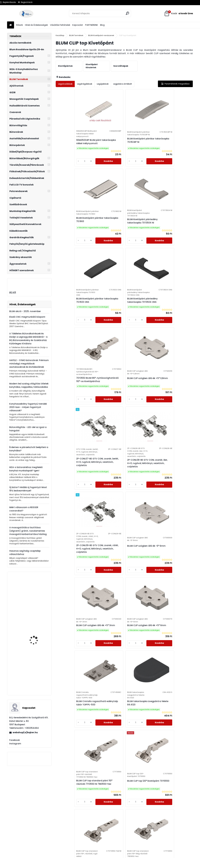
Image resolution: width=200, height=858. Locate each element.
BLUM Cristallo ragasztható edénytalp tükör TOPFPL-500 (140, 429)
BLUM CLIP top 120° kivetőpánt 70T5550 (104, 517)
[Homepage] (10, 25)
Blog (102, 25)
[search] (127, 13)
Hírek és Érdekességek (36, 25)
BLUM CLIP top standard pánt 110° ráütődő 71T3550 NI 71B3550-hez (72, 519)
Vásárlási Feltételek (60, 25)
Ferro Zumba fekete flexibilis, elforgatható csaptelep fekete (36, 601)
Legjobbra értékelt (122, 84)
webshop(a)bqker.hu (25, 732)
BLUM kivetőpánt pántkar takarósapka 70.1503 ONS (72, 239)
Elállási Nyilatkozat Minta (70, 798)
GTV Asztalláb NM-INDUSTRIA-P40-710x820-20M (34, 638)
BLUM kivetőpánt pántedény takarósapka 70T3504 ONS (106, 239)
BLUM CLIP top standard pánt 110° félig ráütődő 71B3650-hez (175, 519)
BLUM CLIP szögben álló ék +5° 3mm (73, 426)
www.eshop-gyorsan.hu (106, 855)
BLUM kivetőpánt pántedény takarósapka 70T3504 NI (175, 148)
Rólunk (19, 25)
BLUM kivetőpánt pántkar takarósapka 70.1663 (140, 149)
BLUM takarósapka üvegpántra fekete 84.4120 (172, 427)
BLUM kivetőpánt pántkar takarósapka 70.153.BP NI (106, 149)
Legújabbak (103, 84)
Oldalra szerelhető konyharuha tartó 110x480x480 (34, 680)
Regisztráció (26, 2)
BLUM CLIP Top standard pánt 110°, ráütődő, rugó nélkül (140, 518)
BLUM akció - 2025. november (25, 311)
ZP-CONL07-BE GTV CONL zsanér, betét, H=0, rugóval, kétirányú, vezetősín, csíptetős (72, 335)
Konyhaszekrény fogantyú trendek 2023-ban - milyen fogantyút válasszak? (28, 407)
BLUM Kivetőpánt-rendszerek (101, 35)
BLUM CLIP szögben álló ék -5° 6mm (175, 331)
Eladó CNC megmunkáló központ (27, 316)
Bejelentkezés (9, 2)
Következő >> (131, 641)
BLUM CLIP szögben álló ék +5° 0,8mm (175, 236)
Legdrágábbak (84, 84)
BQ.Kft (12, 292)
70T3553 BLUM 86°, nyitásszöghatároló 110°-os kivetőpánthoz (140, 239)
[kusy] (64, 172)
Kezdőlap (60, 35)
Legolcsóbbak (65, 84)
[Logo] (26, 13)
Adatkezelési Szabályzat (70, 794)
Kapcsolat (77, 25)
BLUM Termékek (76, 35)
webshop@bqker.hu (17, 802)
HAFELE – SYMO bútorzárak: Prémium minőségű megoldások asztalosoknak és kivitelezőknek (29, 363)
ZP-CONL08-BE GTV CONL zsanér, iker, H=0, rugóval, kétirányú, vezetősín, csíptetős (107, 336)
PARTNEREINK (91, 25)
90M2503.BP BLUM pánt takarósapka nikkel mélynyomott (71, 148)
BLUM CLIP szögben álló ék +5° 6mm (107, 426)
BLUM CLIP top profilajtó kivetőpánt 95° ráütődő (123, 605)
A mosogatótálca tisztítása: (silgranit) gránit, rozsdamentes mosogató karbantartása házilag (28, 531)
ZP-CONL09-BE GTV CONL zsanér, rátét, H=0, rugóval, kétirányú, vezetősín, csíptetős (141, 336)
